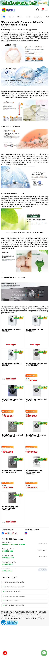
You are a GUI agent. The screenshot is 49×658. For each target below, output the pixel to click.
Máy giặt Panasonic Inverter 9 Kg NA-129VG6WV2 (36, 400)
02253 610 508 (7, 558)
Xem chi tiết (42, 570)
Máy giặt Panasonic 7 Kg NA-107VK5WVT (11, 330)
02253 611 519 (7, 564)
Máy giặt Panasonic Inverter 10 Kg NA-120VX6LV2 (11, 471)
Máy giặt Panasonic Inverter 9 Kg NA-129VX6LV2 (12, 435)
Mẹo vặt (20, 17)
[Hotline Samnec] (4, 653)
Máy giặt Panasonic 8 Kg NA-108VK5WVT (35, 330)
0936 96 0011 (7, 544)
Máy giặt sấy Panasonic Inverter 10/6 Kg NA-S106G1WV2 (34, 472)
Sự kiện (11, 17)
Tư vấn (29, 17)
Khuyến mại (38, 17)
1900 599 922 (7, 551)
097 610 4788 (19, 544)
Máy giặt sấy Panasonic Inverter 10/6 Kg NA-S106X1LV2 (10, 508)
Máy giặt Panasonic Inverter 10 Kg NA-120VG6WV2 (35, 435)
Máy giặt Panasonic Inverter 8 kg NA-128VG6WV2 (36, 364)
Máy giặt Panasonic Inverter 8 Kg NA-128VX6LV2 (12, 400)
